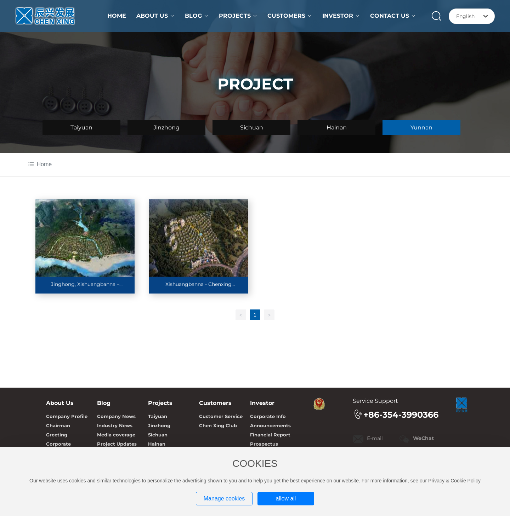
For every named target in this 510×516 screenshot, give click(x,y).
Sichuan (251, 127)
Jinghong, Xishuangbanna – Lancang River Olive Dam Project (85, 287)
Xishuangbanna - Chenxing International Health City (198, 287)
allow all (286, 498)
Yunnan (421, 127)
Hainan (337, 127)
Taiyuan (81, 127)
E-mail (375, 438)
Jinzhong (166, 127)
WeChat (423, 438)
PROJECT (255, 83)
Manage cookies (224, 498)
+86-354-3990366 (400, 415)
